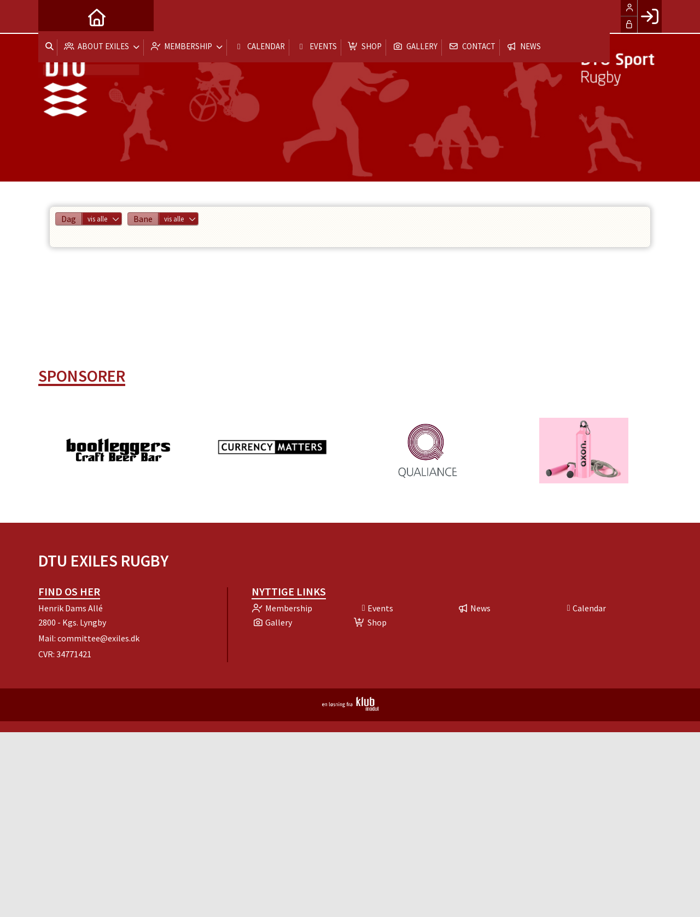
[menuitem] (54, 16)
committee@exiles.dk (98, 638)
